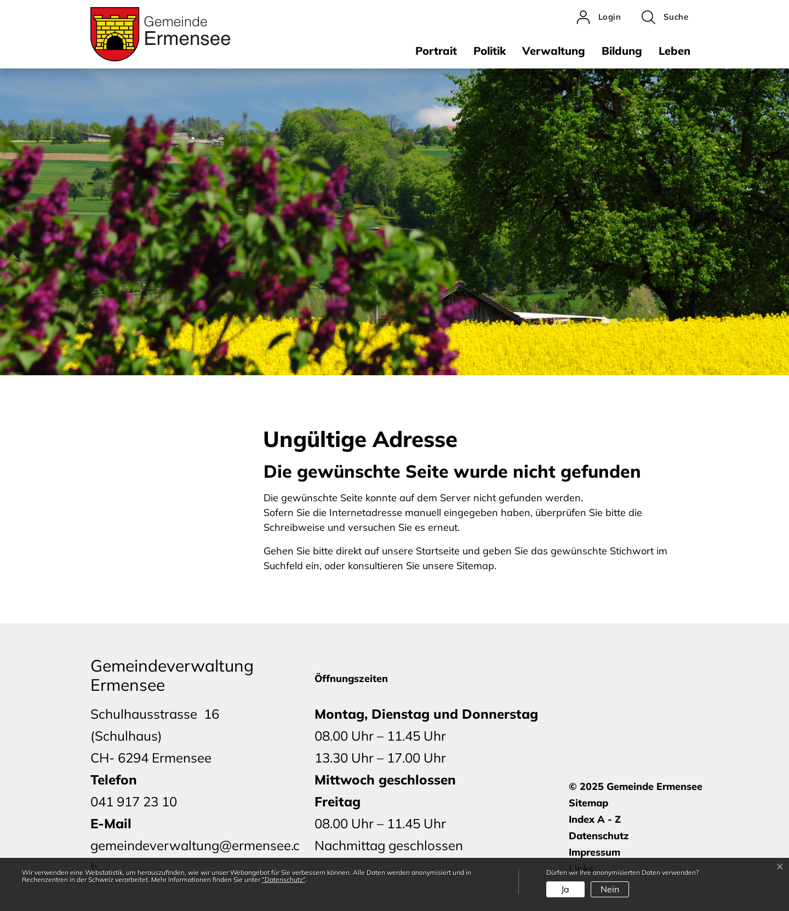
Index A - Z (595, 819)
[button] (665, 17)
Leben (674, 51)
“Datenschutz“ (283, 879)
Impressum (594, 852)
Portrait (436, 51)
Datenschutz (599, 835)
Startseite (438, 551)
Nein (610, 889)
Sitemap (588, 803)
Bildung (622, 51)
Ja (565, 889)
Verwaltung (553, 51)
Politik (489, 51)
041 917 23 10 (133, 801)
